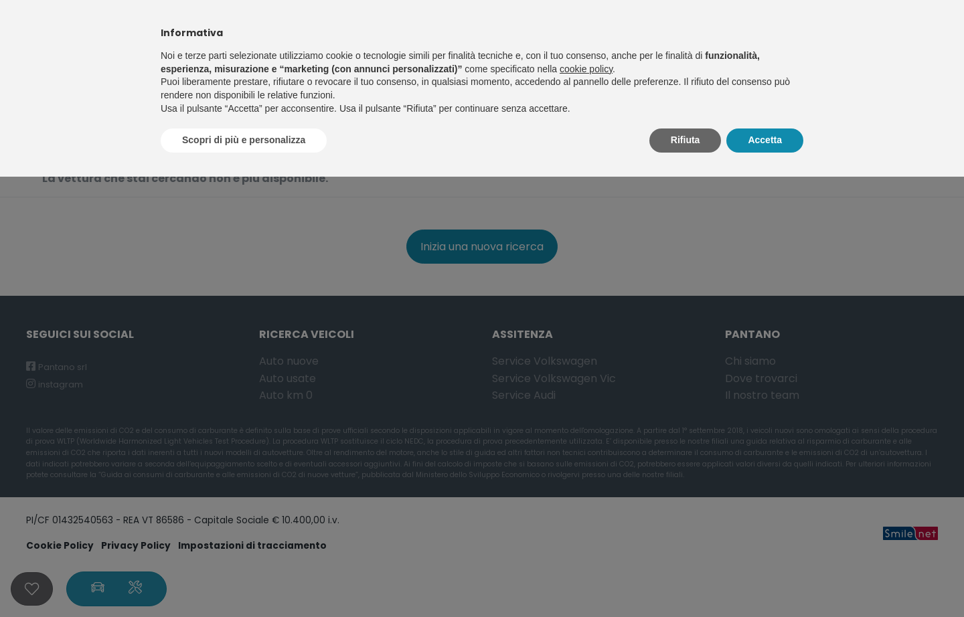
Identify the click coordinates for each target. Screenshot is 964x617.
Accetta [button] (765, 140)
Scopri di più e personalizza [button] (243, 140)
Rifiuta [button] (685, 140)
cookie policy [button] (586, 69)
